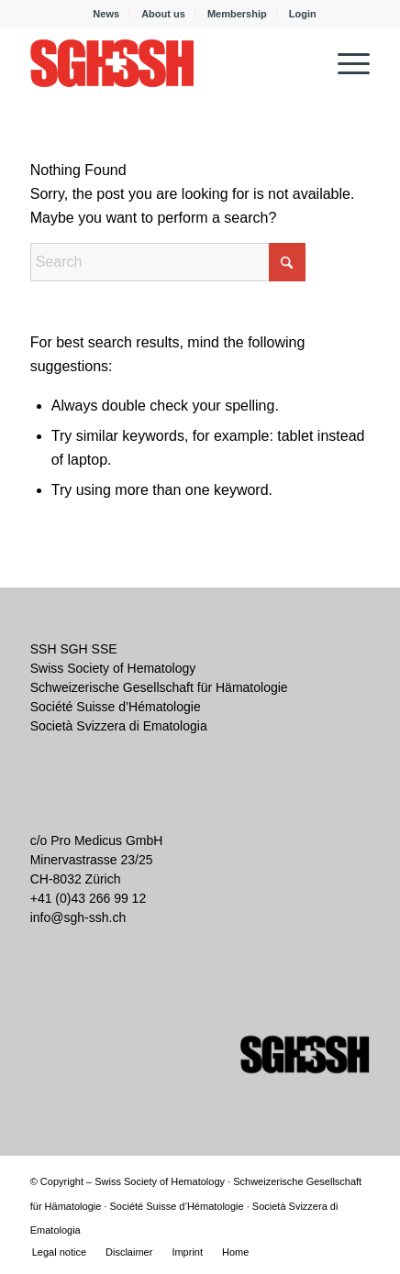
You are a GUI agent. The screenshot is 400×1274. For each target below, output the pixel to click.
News (106, 13)
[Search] (168, 262)
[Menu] (344, 63)
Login (303, 13)
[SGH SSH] (166, 63)
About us (163, 13)
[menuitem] (106, 13)
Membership (237, 13)
